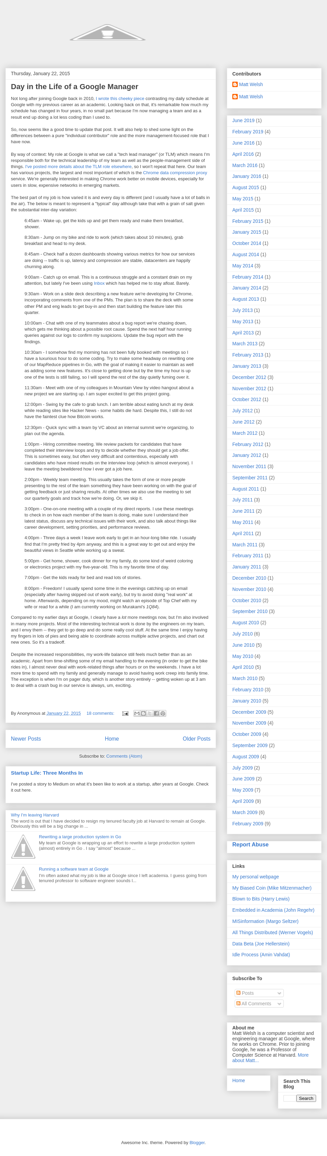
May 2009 (242, 790)
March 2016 (245, 165)
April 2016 (243, 154)
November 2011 (249, 466)
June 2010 (243, 645)
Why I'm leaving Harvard (35, 815)
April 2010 (243, 667)
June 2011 (243, 511)
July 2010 (242, 634)
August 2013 (245, 299)
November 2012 (249, 388)
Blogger (196, 1142)
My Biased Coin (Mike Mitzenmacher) (272, 888)
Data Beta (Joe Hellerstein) (261, 943)
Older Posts (197, 739)
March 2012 (245, 433)
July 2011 (242, 499)
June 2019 (243, 120)
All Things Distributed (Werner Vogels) (272, 932)
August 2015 (245, 187)
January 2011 (246, 566)
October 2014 (246, 243)
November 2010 (249, 589)
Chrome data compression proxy (175, 172)
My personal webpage (255, 876)
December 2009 (249, 712)
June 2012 (243, 422)
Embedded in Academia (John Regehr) (273, 910)
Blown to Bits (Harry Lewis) (261, 899)
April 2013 (243, 332)
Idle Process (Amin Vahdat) (261, 954)
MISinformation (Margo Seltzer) (265, 921)
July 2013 (242, 310)
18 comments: (101, 713)
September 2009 (250, 745)
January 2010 (246, 701)
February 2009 (247, 823)
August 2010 (245, 622)
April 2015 (243, 210)
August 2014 (245, 254)
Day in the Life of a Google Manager (74, 86)
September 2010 (250, 611)
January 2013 (246, 366)
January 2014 (246, 288)
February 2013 (247, 355)
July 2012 (242, 410)
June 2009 (243, 778)
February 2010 (247, 689)
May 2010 (242, 656)
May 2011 (242, 522)
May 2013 (242, 321)
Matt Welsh (251, 84)
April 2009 (243, 801)
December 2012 (249, 377)
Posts (245, 993)
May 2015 (242, 198)
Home (112, 739)
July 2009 (242, 768)
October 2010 (246, 600)
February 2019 (247, 131)
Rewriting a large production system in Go (80, 836)
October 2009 (246, 734)
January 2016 (246, 176)
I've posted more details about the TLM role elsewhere (78, 166)
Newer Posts (26, 739)
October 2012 (246, 399)
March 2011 (245, 544)
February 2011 (247, 555)
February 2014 (247, 277)
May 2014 (242, 265)
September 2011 (250, 477)
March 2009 (245, 812)
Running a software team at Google (74, 869)
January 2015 (246, 232)
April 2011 (243, 533)
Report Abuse (250, 844)
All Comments (253, 1003)
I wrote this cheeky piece (120, 98)
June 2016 (243, 143)
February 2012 (247, 444)
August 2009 (245, 756)
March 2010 (245, 678)
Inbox (99, 283)
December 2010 (249, 578)
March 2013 (245, 343)
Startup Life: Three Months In (47, 773)
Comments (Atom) (124, 756)
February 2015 (247, 221)
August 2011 (245, 489)
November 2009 (249, 723)
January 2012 (246, 455)
